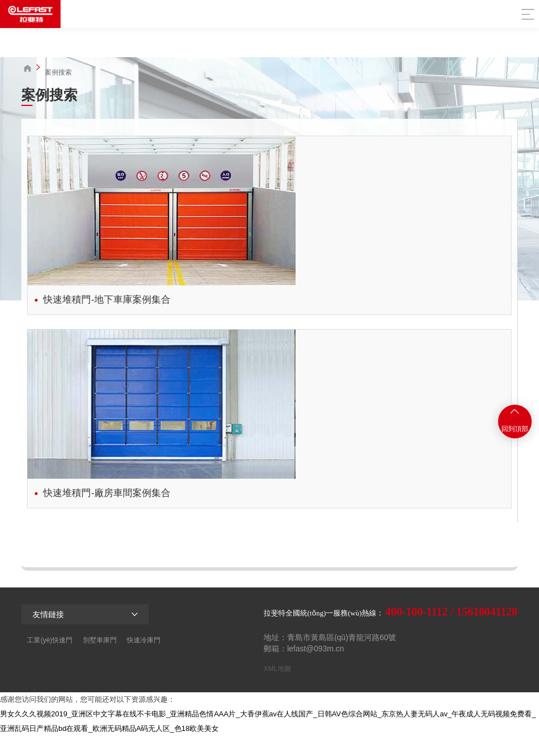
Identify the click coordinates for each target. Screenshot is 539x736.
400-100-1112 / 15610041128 (451, 611)
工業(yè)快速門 (49, 640)
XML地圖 (277, 669)
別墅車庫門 (100, 640)
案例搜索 (58, 72)
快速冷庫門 (143, 640)
